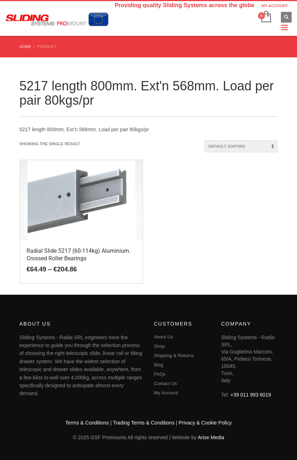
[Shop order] (241, 146)
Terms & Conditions (87, 423)
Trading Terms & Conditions (144, 423)
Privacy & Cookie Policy (205, 423)
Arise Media (211, 437)
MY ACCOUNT (274, 6)
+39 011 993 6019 (250, 395)
